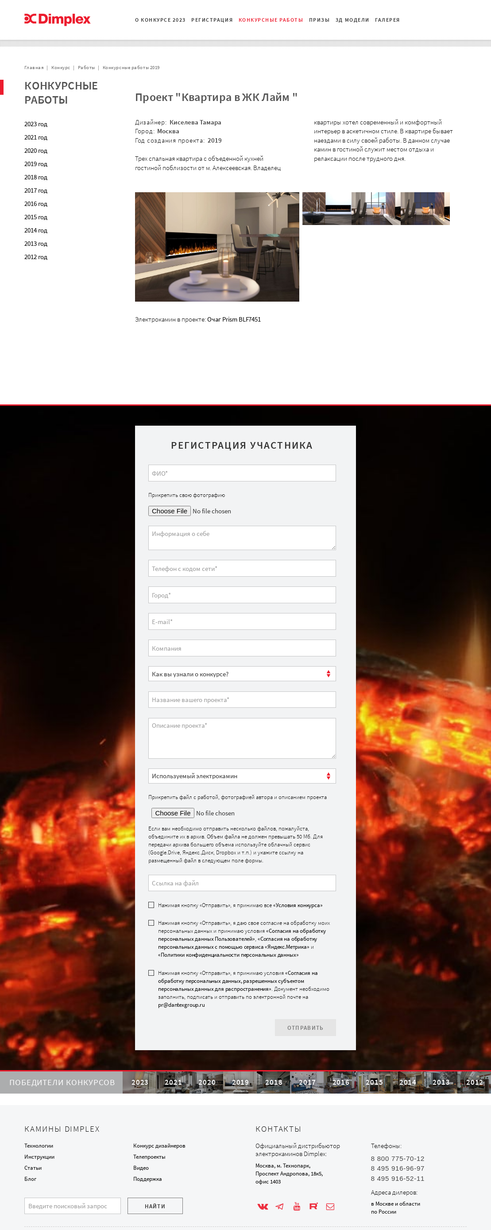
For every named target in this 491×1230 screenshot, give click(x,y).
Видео (141, 1168)
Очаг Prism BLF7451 (234, 319)
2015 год (35, 217)
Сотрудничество (58, 290)
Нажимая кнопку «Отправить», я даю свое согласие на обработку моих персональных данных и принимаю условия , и (244, 911)
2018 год (35, 177)
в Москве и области (395, 1203)
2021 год (35, 137)
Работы (86, 67)
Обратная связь (58, 303)
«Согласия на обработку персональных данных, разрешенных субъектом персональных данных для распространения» (237, 954)
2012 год (35, 256)
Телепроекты (149, 1156)
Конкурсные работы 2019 (131, 67)
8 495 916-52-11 (398, 1178)
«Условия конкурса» (297, 877)
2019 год (35, 163)
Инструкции (39, 1156)
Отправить (305, 1000)
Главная (34, 67)
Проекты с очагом (60, 276)
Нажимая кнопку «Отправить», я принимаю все (240, 877)
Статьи (33, 1168)
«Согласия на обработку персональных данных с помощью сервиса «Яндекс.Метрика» (237, 915)
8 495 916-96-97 (398, 1168)
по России (383, 1211)
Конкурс (60, 67)
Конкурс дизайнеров (159, 1145)
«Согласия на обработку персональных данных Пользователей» (241, 908)
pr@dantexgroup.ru (181, 978)
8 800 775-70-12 (398, 1158)
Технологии (38, 1145)
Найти (155, 1206)
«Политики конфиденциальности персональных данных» (228, 927)
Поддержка (147, 1179)
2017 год (35, 190)
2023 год (35, 124)
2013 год (35, 243)
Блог (30, 1179)
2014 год (35, 230)
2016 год (35, 203)
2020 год (35, 150)
